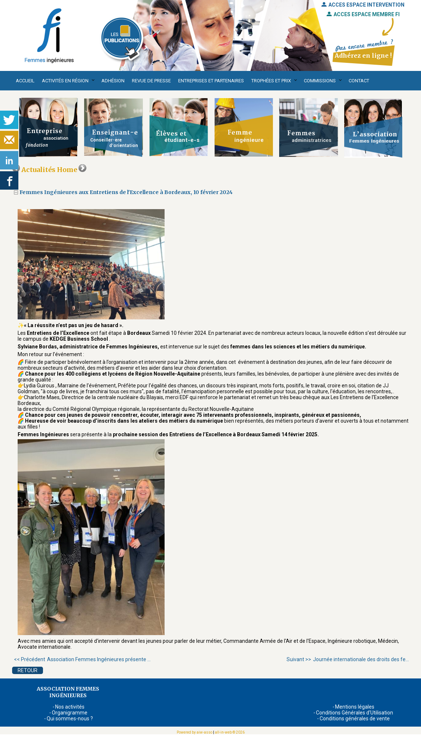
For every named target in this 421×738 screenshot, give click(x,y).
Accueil (25, 80)
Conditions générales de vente (355, 718)
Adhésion (113, 80)
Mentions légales (354, 707)
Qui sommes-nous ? (70, 718)
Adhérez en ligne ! (363, 55)
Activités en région (65, 80)
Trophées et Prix (271, 80)
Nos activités (69, 707)
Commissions (320, 80)
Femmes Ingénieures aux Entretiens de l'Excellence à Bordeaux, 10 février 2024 (126, 192)
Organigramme (69, 713)
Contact (359, 80)
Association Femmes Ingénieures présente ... (82, 659)
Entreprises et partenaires (211, 80)
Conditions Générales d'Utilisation (354, 713)
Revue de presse (151, 80)
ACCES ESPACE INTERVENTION (362, 5)
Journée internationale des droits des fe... (348, 659)
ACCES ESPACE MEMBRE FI (363, 14)
